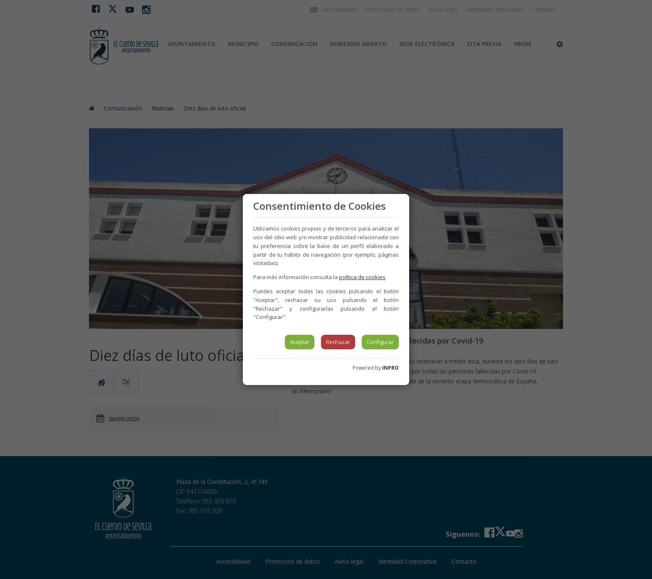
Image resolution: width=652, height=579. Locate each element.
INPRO (390, 367)
